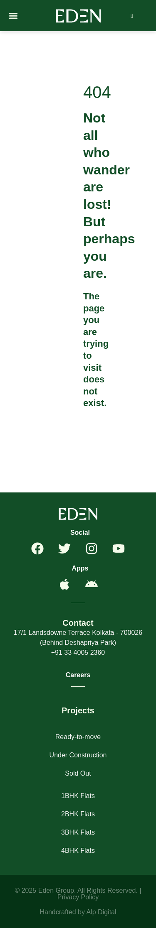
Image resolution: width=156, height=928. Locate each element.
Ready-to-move (78, 736)
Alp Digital (101, 912)
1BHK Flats (78, 795)
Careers (78, 674)
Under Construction (78, 755)
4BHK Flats (78, 850)
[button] (13, 15)
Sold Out (78, 773)
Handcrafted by (63, 912)
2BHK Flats (78, 814)
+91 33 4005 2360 (78, 652)
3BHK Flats (78, 832)
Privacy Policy (78, 897)
